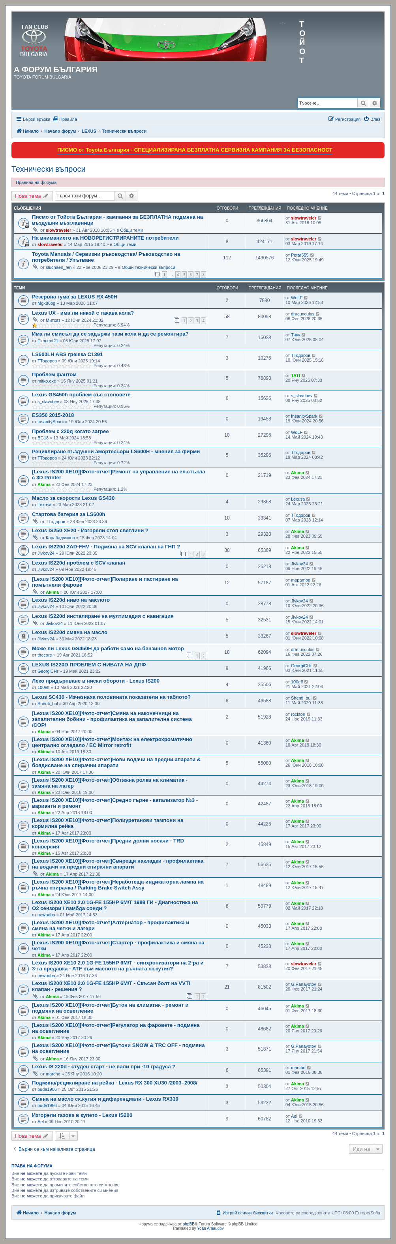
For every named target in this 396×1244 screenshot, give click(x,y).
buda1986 (47, 1089)
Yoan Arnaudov (210, 1228)
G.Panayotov (303, 984)
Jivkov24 (46, 553)
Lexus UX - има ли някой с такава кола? (83, 313)
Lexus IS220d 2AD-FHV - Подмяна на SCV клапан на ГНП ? (106, 547)
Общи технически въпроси (148, 267)
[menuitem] (64, 119)
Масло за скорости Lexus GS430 (73, 498)
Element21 (48, 340)
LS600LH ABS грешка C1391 (67, 354)
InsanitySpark (51, 421)
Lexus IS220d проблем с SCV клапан (78, 563)
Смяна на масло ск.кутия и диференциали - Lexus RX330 (105, 1099)
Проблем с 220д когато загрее (70, 431)
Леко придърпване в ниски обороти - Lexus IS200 (96, 681)
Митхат (53, 320)
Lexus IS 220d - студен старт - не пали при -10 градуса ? (103, 1067)
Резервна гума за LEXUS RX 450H (74, 297)
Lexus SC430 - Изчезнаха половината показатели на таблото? (111, 697)
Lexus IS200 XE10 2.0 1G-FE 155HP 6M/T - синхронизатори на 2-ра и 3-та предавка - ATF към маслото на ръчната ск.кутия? (118, 966)
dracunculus (302, 313)
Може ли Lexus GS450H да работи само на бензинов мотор (108, 648)
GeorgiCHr (48, 671)
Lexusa (44, 504)
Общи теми (131, 230)
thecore (45, 655)
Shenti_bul (48, 703)
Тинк (295, 334)
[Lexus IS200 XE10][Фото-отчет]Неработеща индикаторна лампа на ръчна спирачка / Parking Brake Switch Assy (118, 885)
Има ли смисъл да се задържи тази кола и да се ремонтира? (110, 334)
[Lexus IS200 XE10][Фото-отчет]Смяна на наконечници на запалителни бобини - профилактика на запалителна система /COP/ (112, 719)
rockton (298, 714)
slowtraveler (58, 230)
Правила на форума (36, 182)
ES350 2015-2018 (53, 415)
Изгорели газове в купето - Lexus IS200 (82, 1115)
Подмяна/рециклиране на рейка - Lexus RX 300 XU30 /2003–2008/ (114, 1083)
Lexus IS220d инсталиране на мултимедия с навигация (103, 616)
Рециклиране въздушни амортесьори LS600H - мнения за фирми (116, 451)
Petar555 (300, 255)
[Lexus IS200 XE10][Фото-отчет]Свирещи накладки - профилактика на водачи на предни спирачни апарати (117, 864)
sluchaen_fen (58, 267)
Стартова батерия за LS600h (68, 514)
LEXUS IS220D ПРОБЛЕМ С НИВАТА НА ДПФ (89, 665)
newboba (46, 914)
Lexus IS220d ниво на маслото (71, 600)
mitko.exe (47, 381)
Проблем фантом (54, 374)
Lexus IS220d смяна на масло (69, 632)
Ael (41, 1121)
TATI (295, 375)
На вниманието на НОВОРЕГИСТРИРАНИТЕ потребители (105, 238)
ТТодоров (47, 360)
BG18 (43, 437)
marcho (53, 1073)
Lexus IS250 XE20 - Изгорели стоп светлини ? (90, 530)
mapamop (300, 580)
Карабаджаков (60, 537)
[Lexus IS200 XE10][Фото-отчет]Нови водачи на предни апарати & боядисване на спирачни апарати (116, 762)
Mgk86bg (46, 303)
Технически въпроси (48, 169)
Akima (44, 484)
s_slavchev (48, 401)
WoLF (296, 297)
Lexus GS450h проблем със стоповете (81, 395)
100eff (43, 687)
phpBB (189, 1224)
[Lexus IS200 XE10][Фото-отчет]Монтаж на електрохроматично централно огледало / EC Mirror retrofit (112, 742)
